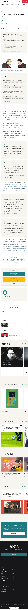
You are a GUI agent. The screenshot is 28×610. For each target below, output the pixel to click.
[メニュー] (2, 1)
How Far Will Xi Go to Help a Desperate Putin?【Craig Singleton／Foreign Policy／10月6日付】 (14, 125)
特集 (7, 4)
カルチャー (3, 313)
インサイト (11, 4)
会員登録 (25, 1)
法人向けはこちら (14, 559)
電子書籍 (3, 578)
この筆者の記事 (5, 298)
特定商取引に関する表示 (18, 605)
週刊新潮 (3, 581)
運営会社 (24, 605)
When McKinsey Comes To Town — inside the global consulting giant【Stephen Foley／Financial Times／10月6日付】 (13, 100)
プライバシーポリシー (9, 605)
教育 (12, 572)
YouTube (13, 591)
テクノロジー (14, 578)
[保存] (16, 608)
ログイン (16, 257)
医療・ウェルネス (15, 576)
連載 (24, 4)
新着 (3, 4)
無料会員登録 (14, 283)
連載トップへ (22, 35)
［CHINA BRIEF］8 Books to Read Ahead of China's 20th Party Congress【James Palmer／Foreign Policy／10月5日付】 (12, 84)
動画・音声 (3, 576)
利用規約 (3, 605)
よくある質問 (3, 591)
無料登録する (14, 535)
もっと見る (14, 51)
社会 (12, 569)
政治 (12, 567)
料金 (2, 589)
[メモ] (12, 608)
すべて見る (24, 343)
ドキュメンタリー (18, 4)
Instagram (14, 589)
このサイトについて (5, 587)
